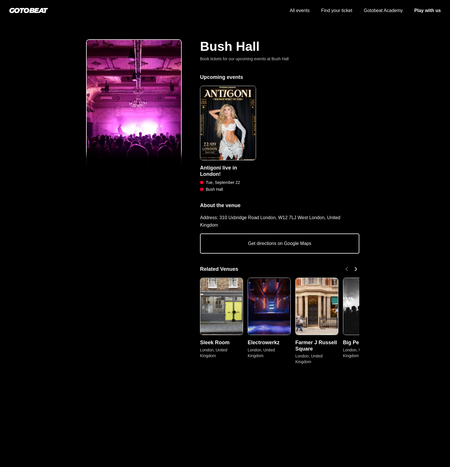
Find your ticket (336, 10)
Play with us (427, 10)
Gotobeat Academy (383, 10)
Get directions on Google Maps (279, 243)
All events (300, 10)
